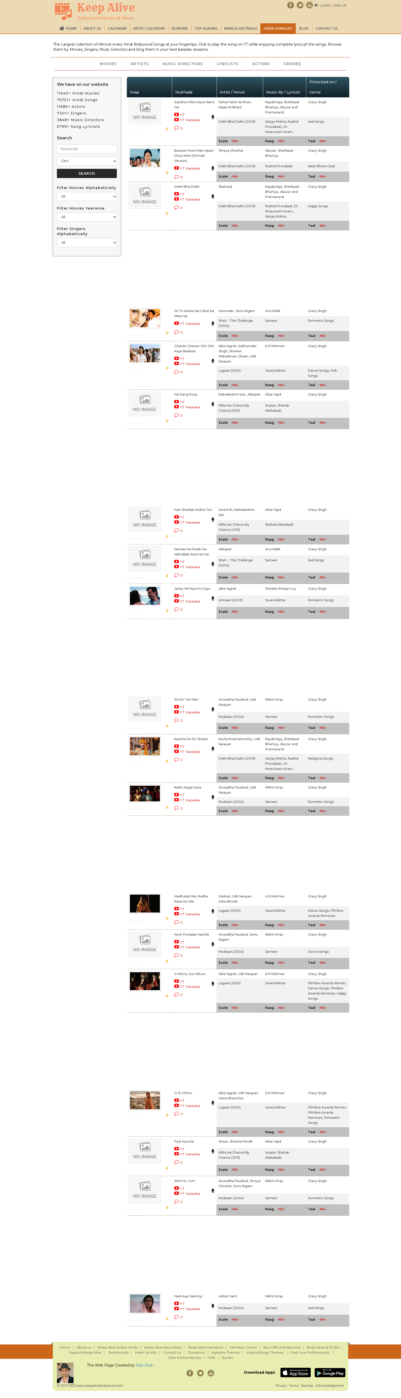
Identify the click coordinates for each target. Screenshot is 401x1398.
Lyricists (228, 63)
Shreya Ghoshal (231, 150)
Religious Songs (320, 758)
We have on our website (82, 84)
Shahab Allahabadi (279, 524)
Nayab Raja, (274, 102)
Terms (294, 1385)
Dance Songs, (319, 370)
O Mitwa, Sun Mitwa (189, 974)
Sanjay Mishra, (276, 121)
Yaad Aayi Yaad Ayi (188, 1296)
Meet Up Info (146, 1352)
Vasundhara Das (231, 1098)
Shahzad (225, 187)
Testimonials (118, 1352)
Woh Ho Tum (184, 1181)
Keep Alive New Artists (163, 1347)
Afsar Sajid (273, 394)
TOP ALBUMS (206, 28)
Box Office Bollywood (282, 1347)
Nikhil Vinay (274, 699)
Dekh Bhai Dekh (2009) (237, 121)
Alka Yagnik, (228, 346)
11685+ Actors (71, 106)
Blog (304, 28)
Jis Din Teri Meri (186, 699)
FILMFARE (179, 28)
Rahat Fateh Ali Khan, (235, 102)
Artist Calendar (149, 28)
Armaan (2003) (231, 600)
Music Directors (182, 63)
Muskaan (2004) (231, 717)
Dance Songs (318, 952)
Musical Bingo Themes (265, 1352)
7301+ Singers (71, 113)
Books (227, 1357)
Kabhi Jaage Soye (187, 787)
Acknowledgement (330, 1385)
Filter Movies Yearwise (81, 208)
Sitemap (307, 1385)
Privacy (281, 1385)
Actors (262, 63)
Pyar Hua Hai (184, 1141)
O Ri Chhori (183, 1093)
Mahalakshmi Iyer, (232, 394)
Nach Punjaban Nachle (191, 934)
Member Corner (243, 1347)
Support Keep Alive (85, 1352)
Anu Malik (272, 311)
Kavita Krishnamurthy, (236, 739)
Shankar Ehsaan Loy (280, 589)
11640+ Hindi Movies (78, 93)
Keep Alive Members (205, 1347)
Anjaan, (271, 405)
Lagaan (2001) (230, 370)
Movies (106, 63)
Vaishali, (225, 896)
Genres (294, 63)
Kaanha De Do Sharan (191, 739)
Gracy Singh (317, 102)
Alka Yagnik (227, 589)
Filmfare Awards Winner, (327, 983)
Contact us (326, 28)
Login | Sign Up (333, 5)
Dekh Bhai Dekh (187, 187)
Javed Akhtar (275, 370)
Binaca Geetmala (240, 28)
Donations (196, 1352)
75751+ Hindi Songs (77, 100)
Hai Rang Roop (185, 394)
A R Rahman (275, 346)
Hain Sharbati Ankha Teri (193, 510)
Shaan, (244, 356)
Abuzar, (271, 150)
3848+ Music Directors (80, 120)
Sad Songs (316, 121)
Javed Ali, (226, 510)
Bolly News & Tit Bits (323, 1347)
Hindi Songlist (278, 28)
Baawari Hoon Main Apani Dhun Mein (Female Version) (194, 156)
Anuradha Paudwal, (234, 699)
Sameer (271, 321)
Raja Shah (144, 1365)
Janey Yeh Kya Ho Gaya (192, 589)
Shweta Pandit (241, 1141)
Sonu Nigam (245, 311)
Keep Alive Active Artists (118, 1347)
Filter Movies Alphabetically (86, 187)
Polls (211, 1357)
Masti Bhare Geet (321, 166)
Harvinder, (227, 311)
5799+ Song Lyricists (78, 126)
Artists (139, 63)
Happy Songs (318, 206)
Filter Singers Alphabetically (72, 231)
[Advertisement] (191, 268)
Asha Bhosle (228, 901)
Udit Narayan (248, 974)
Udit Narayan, (242, 896)
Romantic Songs (321, 321)
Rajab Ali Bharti (230, 107)
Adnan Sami (228, 1296)
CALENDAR (117, 28)
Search (64, 138)
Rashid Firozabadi (278, 166)
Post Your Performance (309, 1352)
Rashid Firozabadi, (279, 206)
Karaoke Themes (226, 1352)
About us (92, 28)
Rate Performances (184, 1357)
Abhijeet (254, 394)
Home (71, 28)
